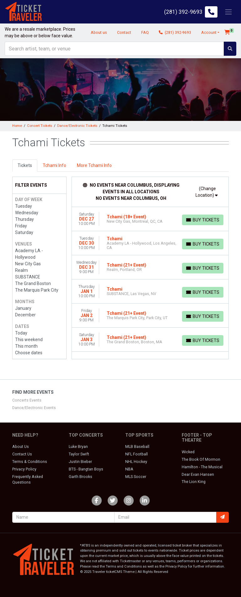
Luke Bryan (78, 446)
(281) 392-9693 (175, 32)
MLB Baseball (137, 446)
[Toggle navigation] (228, 11)
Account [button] (209, 32)
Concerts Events (26, 400)
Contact (124, 32)
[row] (150, 219)
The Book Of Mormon (201, 459)
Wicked (188, 452)
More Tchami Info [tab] (94, 165)
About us (99, 32)
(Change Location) (206, 192)
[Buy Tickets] (202, 220)
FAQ (145, 32)
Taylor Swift (79, 454)
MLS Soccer (135, 477)
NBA (129, 469)
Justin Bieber (80, 461)
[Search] (114, 49)
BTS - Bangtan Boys (86, 469)
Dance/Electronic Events (34, 408)
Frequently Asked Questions (27, 480)
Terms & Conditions (29, 461)
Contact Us (22, 454)
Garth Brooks (80, 477)
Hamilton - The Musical (202, 467)
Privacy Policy (24, 469)
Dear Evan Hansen (198, 474)
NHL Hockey (136, 461)
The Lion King (194, 482)
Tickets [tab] (25, 165)
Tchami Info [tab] (54, 165)
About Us (20, 446)
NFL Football (136, 454)
